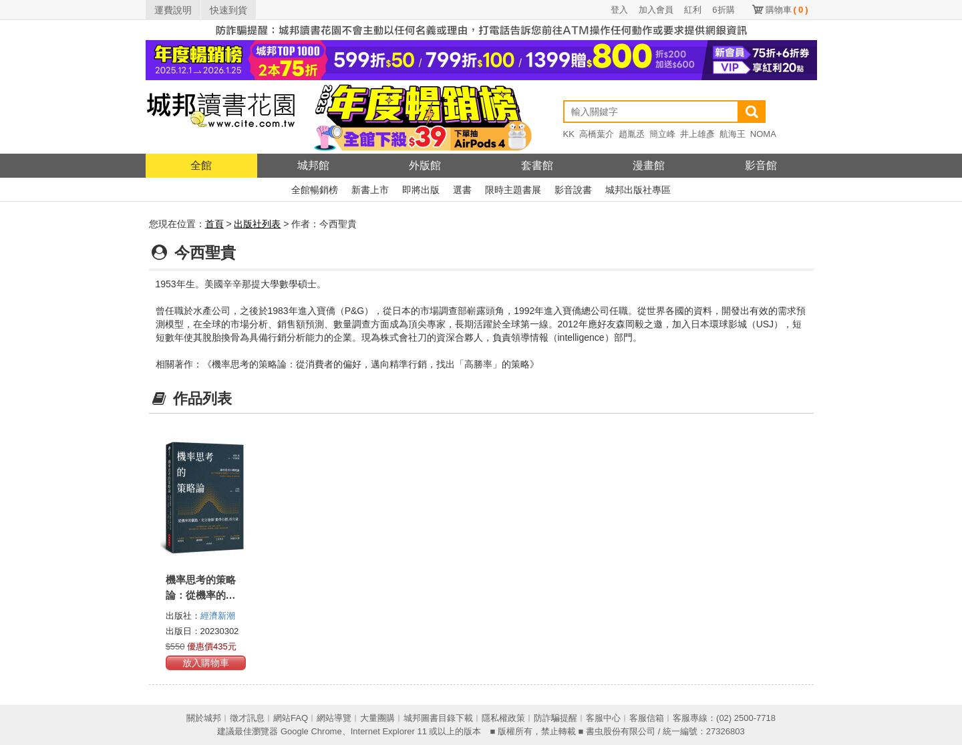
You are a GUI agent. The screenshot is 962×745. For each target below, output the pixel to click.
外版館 (425, 165)
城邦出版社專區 (638, 189)
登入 (619, 10)
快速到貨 (228, 10)
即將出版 (421, 189)
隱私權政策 (503, 718)
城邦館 (313, 165)
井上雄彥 (697, 134)
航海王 (732, 134)
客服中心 (603, 718)
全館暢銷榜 (314, 189)
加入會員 (656, 10)
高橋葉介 (596, 134)
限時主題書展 (513, 189)
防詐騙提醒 (555, 718)
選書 (462, 189)
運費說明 (173, 10)
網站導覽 (334, 718)
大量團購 (377, 718)
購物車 (787, 10)
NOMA (763, 134)
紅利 (692, 10)
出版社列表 (257, 223)
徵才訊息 (247, 718)
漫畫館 (649, 165)
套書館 (537, 165)
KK (569, 134)
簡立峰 (662, 134)
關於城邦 (203, 718)
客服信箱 (646, 718)
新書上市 (370, 189)
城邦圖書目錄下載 (438, 718)
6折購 (723, 10)
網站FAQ (290, 718)
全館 (201, 165)
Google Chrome (311, 731)
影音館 (761, 165)
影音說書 (573, 189)
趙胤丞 (632, 134)
